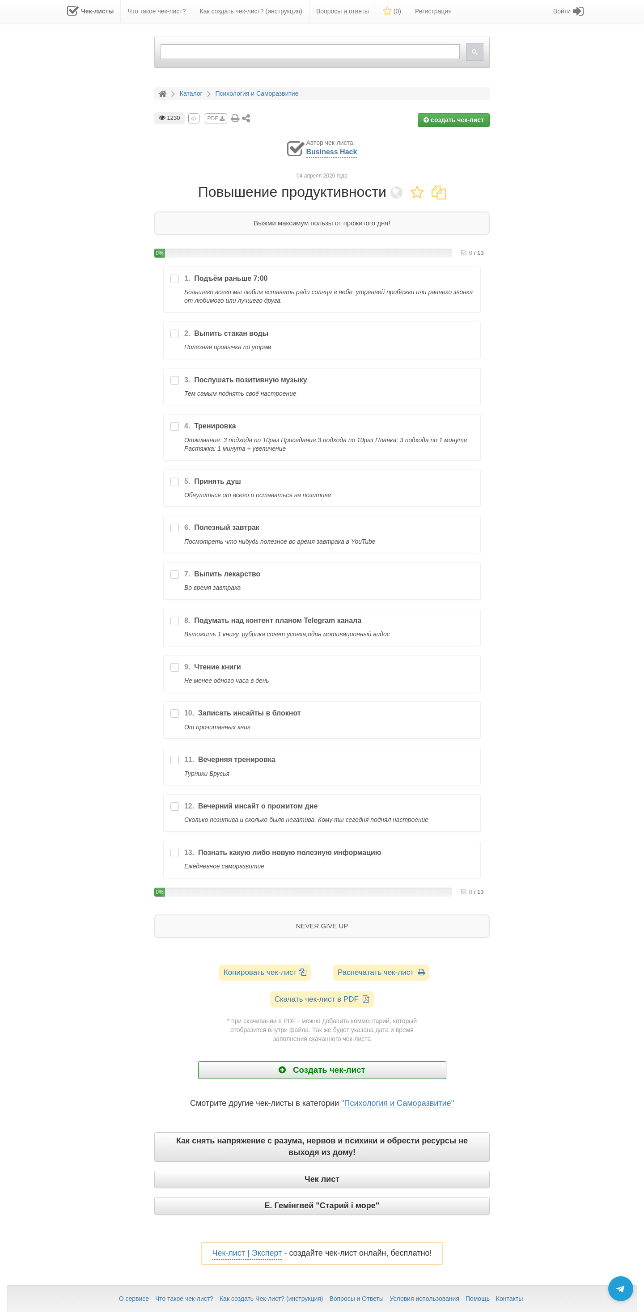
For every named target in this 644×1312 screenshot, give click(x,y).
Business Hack (331, 152)
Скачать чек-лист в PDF (322, 999)
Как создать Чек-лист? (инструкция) (271, 1298)
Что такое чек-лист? (184, 1298)
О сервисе (134, 1298)
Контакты (509, 1298)
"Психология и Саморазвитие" (397, 1103)
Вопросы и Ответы (356, 1298)
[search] (309, 51)
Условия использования (424, 1298)
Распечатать (381, 972)
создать (454, 119)
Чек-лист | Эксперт (247, 1253)
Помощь (478, 1298)
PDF (216, 118)
